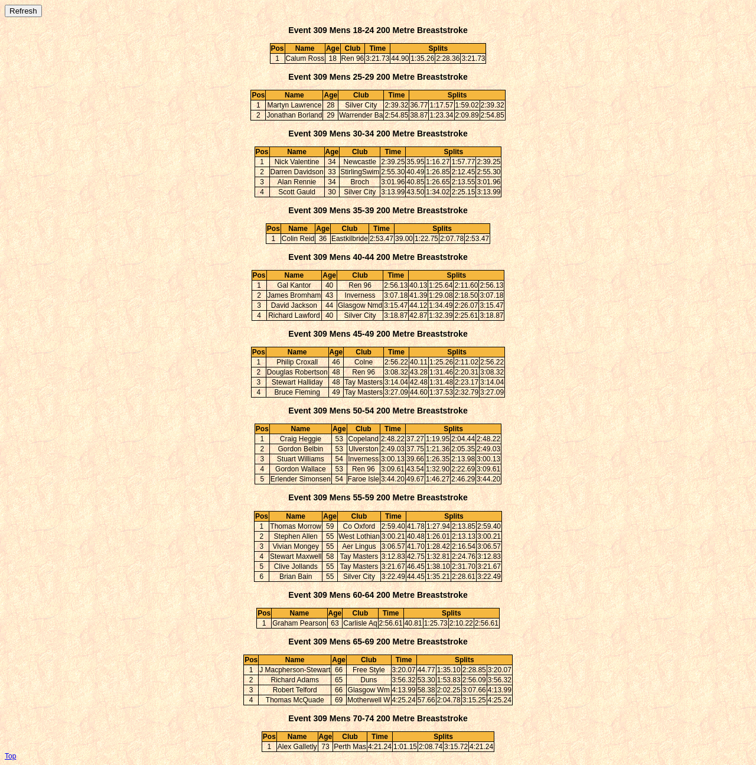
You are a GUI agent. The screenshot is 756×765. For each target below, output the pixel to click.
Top (10, 756)
